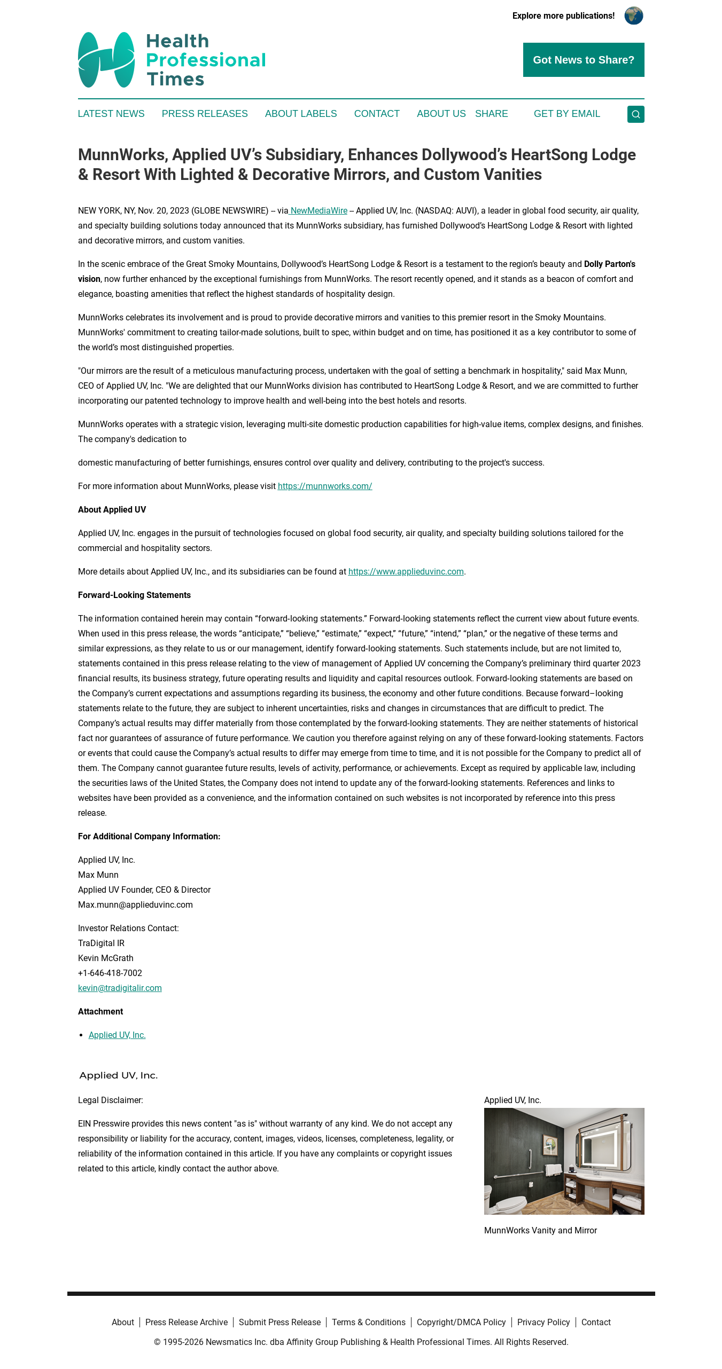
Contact (377, 113)
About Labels (301, 113)
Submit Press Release (280, 1322)
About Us (441, 113)
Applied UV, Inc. (117, 1035)
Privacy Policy (543, 1322)
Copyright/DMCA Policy (461, 1322)
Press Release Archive (186, 1322)
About (123, 1322)
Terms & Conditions (369, 1322)
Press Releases (205, 113)
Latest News (111, 113)
